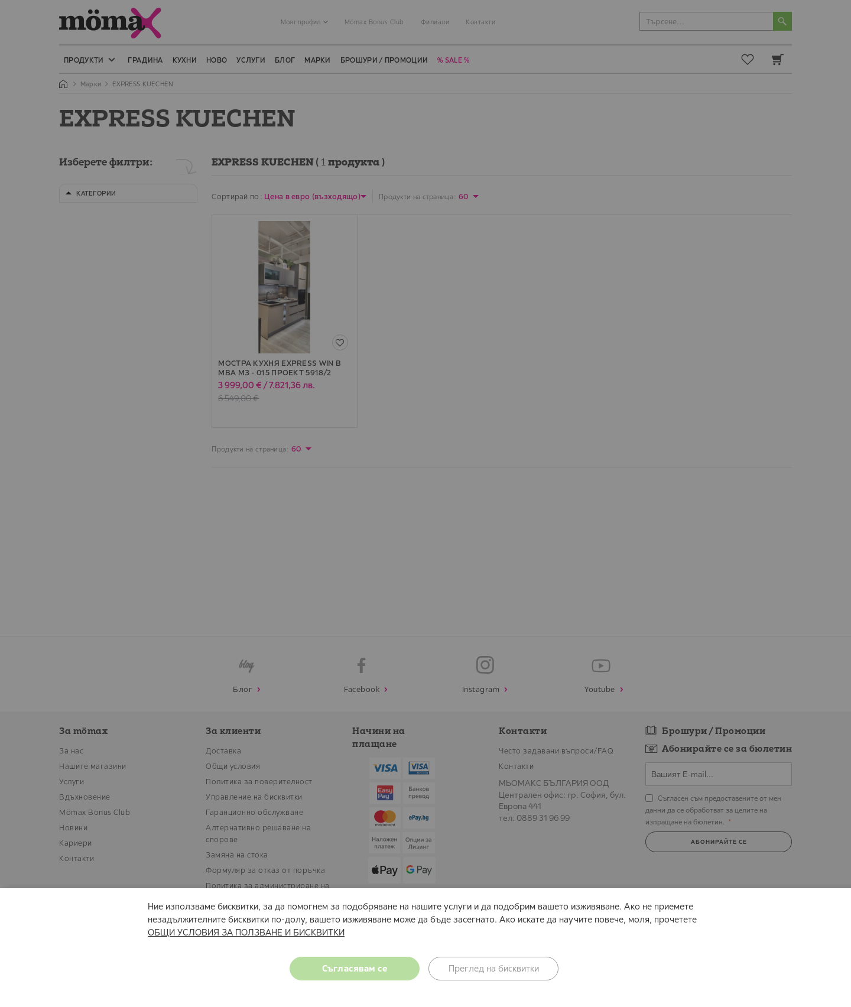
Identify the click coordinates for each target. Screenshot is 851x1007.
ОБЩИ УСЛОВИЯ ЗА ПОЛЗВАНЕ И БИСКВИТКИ (246, 932)
